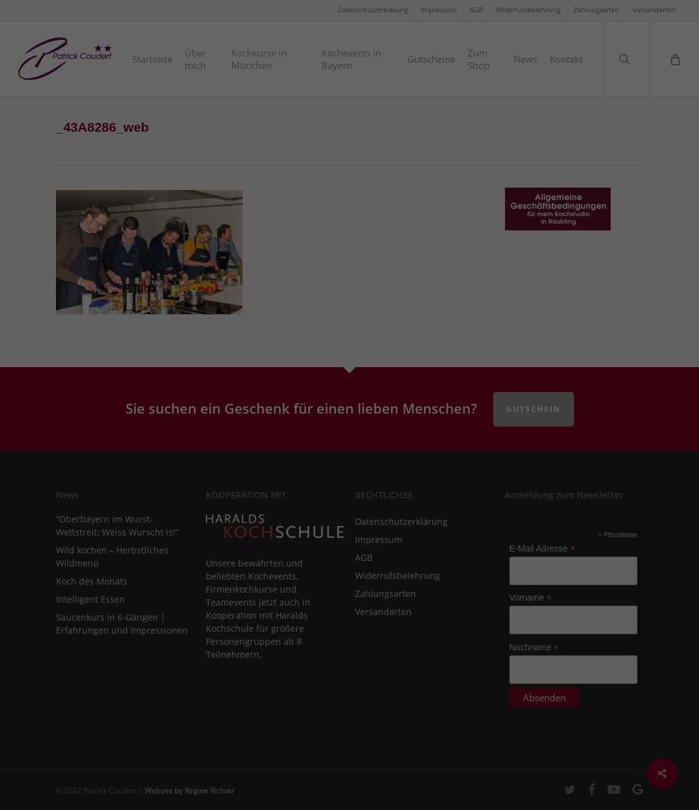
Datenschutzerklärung (430, 368)
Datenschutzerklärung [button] (356, 601)
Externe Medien (461, 421)
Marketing (333, 421)
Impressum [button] (418, 601)
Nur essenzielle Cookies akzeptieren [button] (349, 537)
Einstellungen (371, 380)
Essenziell (217, 421)
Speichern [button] (349, 501)
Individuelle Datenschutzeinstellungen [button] (350, 574)
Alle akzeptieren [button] (349, 464)
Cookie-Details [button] (288, 601)
